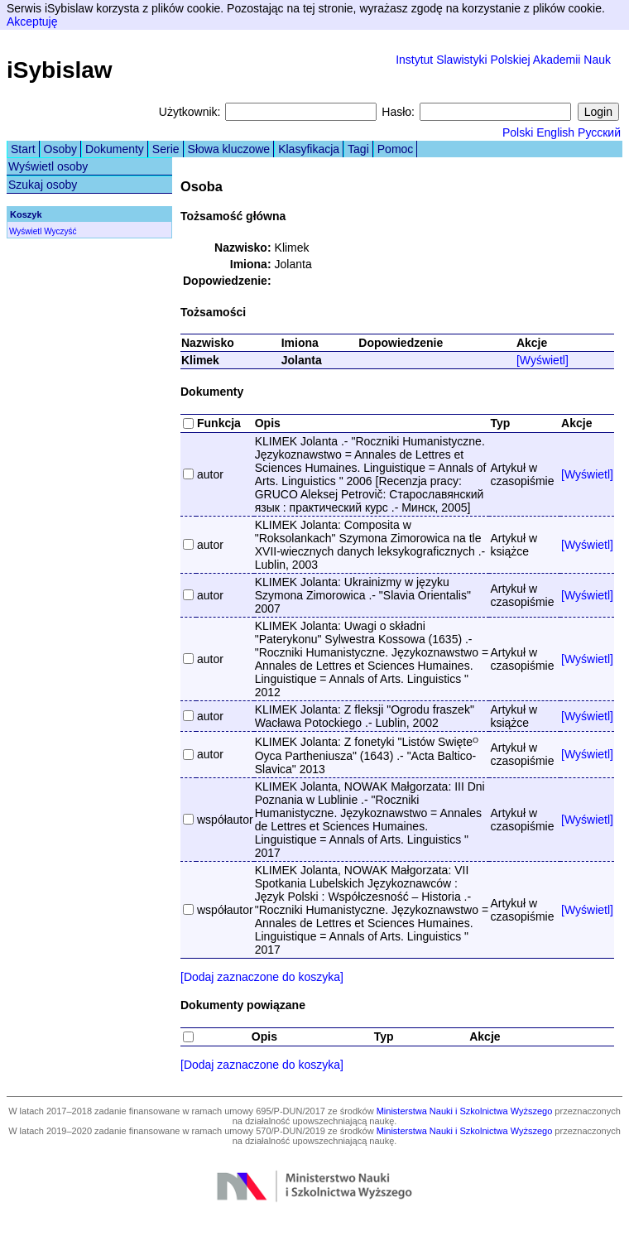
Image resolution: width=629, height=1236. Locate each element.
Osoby (60, 149)
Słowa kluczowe (229, 149)
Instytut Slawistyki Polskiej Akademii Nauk (503, 59)
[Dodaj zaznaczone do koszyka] (261, 977)
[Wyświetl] (542, 360)
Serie (166, 149)
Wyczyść (60, 231)
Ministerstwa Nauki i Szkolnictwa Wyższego (465, 1111)
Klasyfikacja (308, 149)
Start (23, 149)
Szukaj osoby (42, 184)
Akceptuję (32, 21)
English (555, 132)
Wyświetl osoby (48, 166)
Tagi (358, 149)
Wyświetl (25, 231)
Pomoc (395, 149)
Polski (517, 132)
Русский (599, 132)
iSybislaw (60, 70)
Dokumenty (114, 149)
